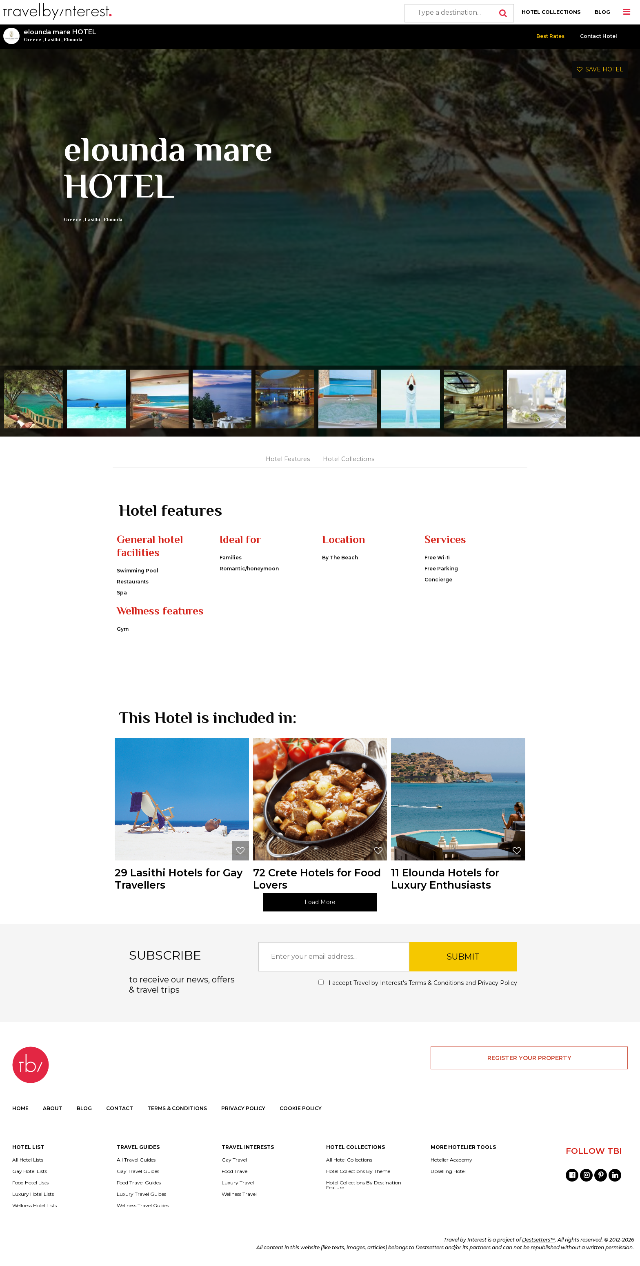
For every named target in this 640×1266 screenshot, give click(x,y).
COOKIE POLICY (301, 1108)
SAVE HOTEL (600, 69)
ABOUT (52, 1108)
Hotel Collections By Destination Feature (363, 1185)
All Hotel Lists (27, 1159)
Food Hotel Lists (30, 1182)
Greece (32, 39)
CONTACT (119, 1108)
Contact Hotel (598, 36)
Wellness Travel (239, 1194)
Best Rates (550, 36)
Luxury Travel (238, 1182)
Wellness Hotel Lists (34, 1205)
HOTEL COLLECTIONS (551, 12)
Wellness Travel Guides (143, 1205)
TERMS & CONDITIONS (177, 1108)
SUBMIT (463, 957)
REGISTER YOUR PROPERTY (529, 1058)
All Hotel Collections (349, 1159)
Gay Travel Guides (138, 1171)
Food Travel (235, 1171)
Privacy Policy (497, 983)
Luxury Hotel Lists (33, 1194)
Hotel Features (288, 459)
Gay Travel (234, 1159)
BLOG (602, 12)
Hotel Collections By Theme (358, 1171)
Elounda (73, 39)
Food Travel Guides (139, 1182)
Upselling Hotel (448, 1171)
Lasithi (52, 39)
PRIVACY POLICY (243, 1108)
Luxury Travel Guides (141, 1194)
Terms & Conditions (436, 983)
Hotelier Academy (451, 1159)
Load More (320, 902)
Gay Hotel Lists (29, 1171)
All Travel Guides (136, 1159)
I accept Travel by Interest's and (417, 983)
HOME (20, 1108)
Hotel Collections (348, 459)
